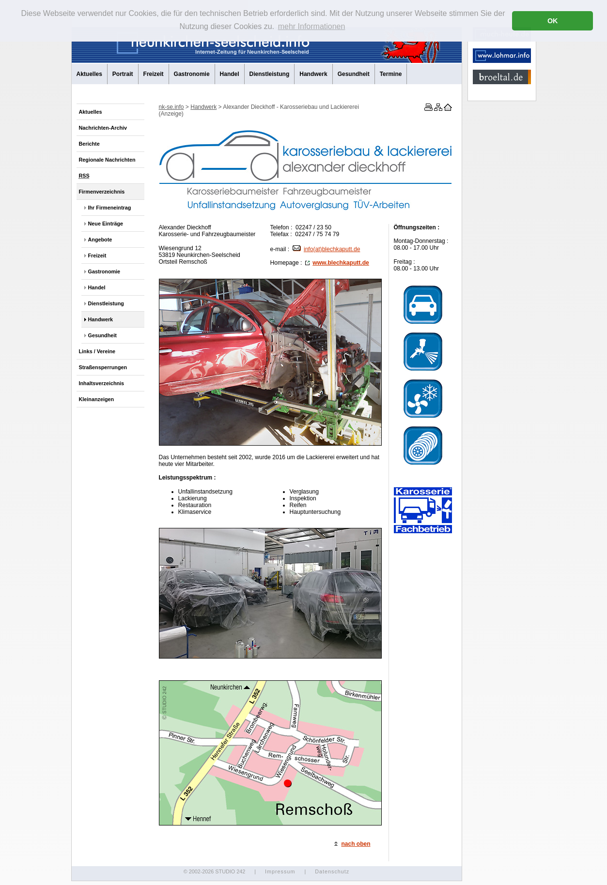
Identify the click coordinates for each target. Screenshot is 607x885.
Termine (391, 74)
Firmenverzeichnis (102, 192)
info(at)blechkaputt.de (326, 249)
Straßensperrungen (103, 367)
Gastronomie (192, 74)
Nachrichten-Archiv (103, 128)
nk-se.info (171, 107)
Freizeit (153, 74)
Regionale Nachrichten (107, 160)
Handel (229, 74)
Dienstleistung (269, 74)
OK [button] (552, 21)
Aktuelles (89, 74)
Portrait (122, 74)
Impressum (280, 871)
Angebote (100, 239)
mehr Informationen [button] (311, 26)
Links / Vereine (97, 351)
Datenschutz (332, 871)
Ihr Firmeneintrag (109, 207)
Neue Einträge (106, 223)
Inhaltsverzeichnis (102, 383)
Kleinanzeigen (96, 399)
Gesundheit (354, 74)
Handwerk (313, 74)
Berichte (89, 144)
